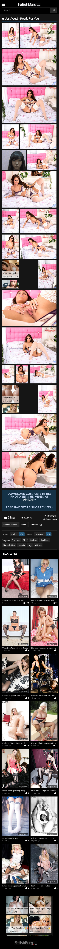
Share (23, 524)
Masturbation (9, 545)
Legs (30, 545)
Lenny (50, 519)
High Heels (44, 540)
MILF (25, 540)
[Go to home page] (35, 4)
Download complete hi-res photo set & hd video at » (29, 496)
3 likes (11, 517)
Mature (33, 540)
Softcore (38, 545)
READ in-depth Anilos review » (29, 507)
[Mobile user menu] (3, 3)
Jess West (40, 534)
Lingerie (21, 545)
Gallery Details (10, 524)
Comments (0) (36, 524)
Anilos (14, 534)
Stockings (16, 540)
